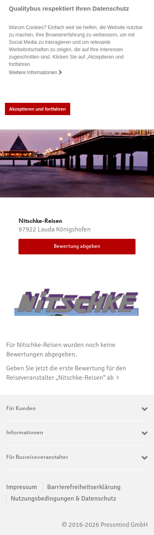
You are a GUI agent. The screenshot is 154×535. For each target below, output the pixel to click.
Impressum (21, 487)
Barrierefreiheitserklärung (84, 487)
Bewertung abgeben (77, 246)
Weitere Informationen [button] (35, 72)
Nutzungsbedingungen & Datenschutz (63, 498)
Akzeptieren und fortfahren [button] (37, 109)
